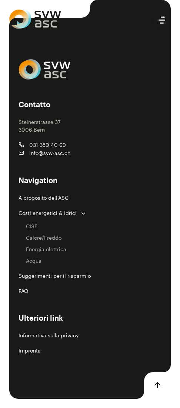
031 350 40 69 (47, 145)
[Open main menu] (162, 20)
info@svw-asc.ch (49, 153)
